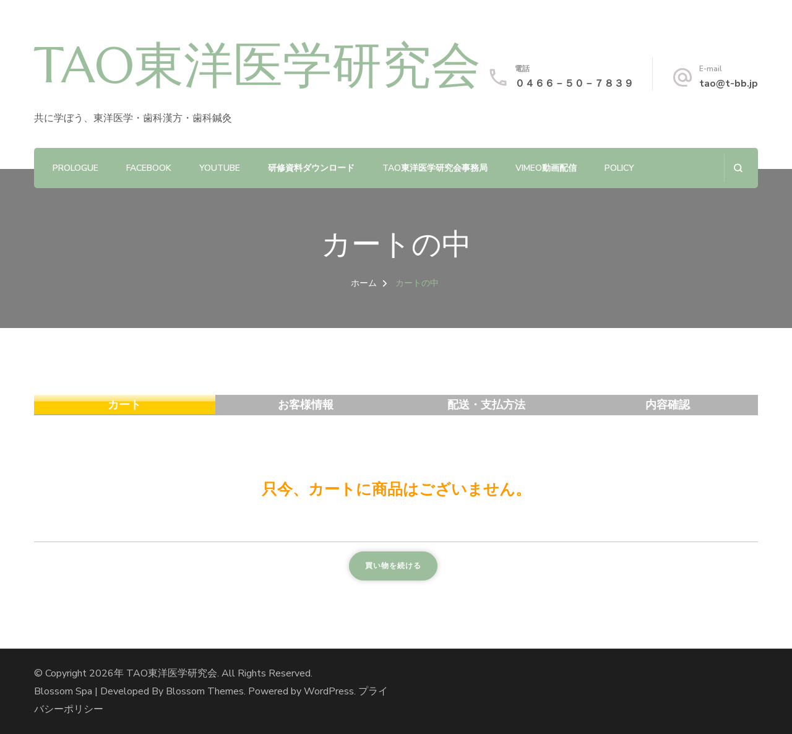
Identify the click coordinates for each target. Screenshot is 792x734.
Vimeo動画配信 (546, 168)
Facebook (148, 168)
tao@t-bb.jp (728, 83)
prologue (75, 168)
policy (619, 168)
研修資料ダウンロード (311, 168)
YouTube (219, 168)
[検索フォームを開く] (738, 168)
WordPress (329, 691)
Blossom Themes (205, 691)
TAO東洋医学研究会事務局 (435, 168)
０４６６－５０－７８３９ (574, 83)
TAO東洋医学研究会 (257, 65)
